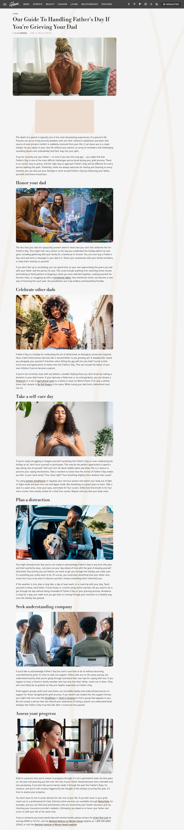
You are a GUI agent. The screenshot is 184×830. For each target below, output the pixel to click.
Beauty (50, 4)
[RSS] (156, 5)
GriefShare (50, 698)
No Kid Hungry (44, 384)
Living (74, 4)
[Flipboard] (140, 5)
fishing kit (21, 381)
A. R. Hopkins (21, 33)
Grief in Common (67, 698)
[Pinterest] (134, 5)
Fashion (62, 4)
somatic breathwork (36, 481)
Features (106, 4)
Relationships (89, 4)
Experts (37, 4)
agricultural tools (45, 381)
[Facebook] (128, 5)
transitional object (62, 277)
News (26, 4)
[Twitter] (151, 5)
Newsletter (171, 4)
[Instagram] (145, 5)
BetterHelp (103, 801)
